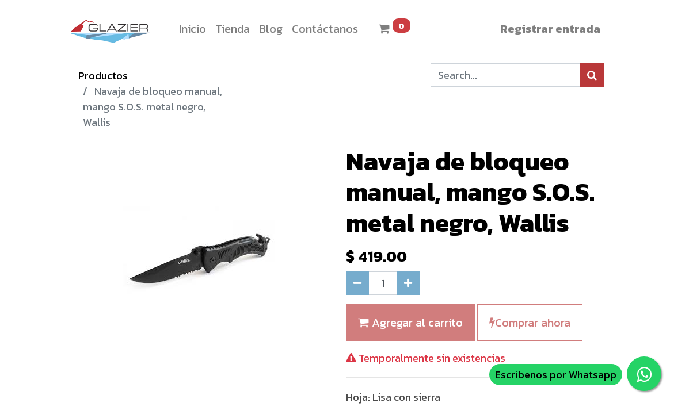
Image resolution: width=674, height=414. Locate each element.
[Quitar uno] (357, 283)
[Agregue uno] (408, 283)
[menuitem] (192, 29)
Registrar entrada (550, 28)
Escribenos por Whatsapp (555, 374)
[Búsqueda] (592, 75)
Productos (103, 75)
